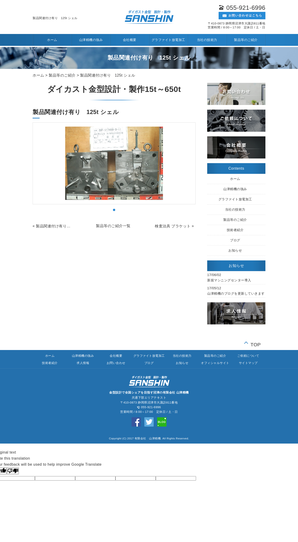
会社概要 (129, 40)
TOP (256, 343)
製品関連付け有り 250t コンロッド (55, 226)
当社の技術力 (207, 40)
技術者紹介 (235, 230)
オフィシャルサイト (215, 363)
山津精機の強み (91, 40)
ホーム (52, 40)
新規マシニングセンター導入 (229, 280)
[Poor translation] (13, 471)
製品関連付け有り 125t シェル (107, 75)
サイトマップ (248, 363)
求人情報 (83, 363)
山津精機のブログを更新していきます (236, 293)
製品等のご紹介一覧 (113, 226)
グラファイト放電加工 (168, 40)
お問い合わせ (116, 363)
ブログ (235, 240)
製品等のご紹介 (246, 40)
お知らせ (235, 250)
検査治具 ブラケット (172, 226)
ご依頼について (248, 355)
